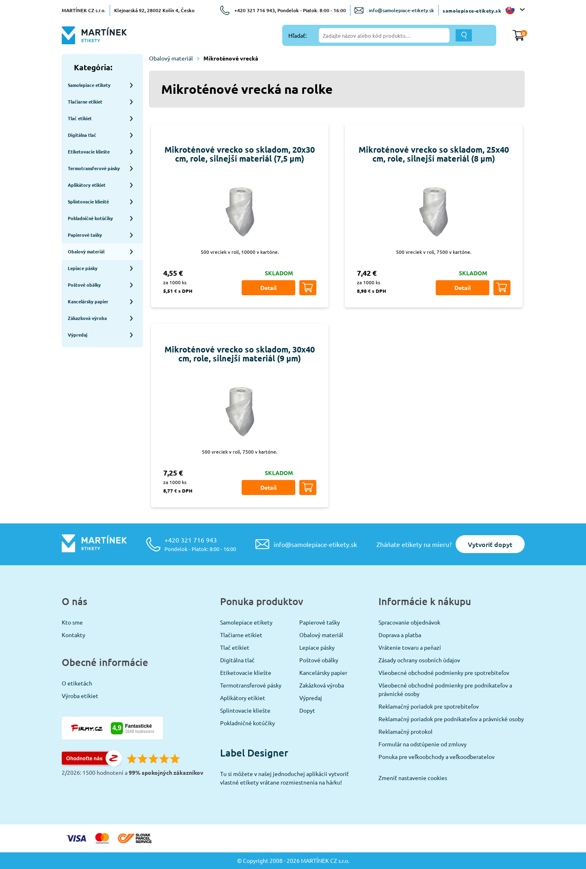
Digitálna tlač (237, 660)
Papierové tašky (319, 622)
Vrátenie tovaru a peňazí (409, 647)
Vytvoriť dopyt (490, 544)
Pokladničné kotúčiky (247, 722)
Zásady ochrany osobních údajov (419, 660)
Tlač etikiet (234, 647)
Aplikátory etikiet (242, 697)
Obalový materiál (174, 58)
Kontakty (73, 634)
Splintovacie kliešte (245, 710)
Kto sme (72, 622)
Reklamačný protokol (405, 731)
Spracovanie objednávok (409, 622)
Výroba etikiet (80, 695)
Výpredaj (310, 697)
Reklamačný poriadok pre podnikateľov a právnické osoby (451, 718)
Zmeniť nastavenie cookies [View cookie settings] (412, 777)
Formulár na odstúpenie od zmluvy (422, 744)
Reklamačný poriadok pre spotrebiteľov (428, 706)
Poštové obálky (318, 660)
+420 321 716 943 (200, 544)
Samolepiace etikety (246, 622)
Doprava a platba (399, 634)
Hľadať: (297, 35)
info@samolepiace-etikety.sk (401, 10)
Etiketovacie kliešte (245, 672)
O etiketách (77, 683)
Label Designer (254, 752)
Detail (268, 287)
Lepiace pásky (317, 647)
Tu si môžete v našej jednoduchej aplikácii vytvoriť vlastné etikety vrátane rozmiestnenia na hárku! (284, 778)
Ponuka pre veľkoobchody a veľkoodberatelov (436, 756)
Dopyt (307, 710)
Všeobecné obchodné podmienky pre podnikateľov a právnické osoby (445, 689)
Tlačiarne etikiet (241, 634)
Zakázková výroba (321, 685)
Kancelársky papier (323, 672)
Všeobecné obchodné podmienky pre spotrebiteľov (443, 672)
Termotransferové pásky (250, 685)
